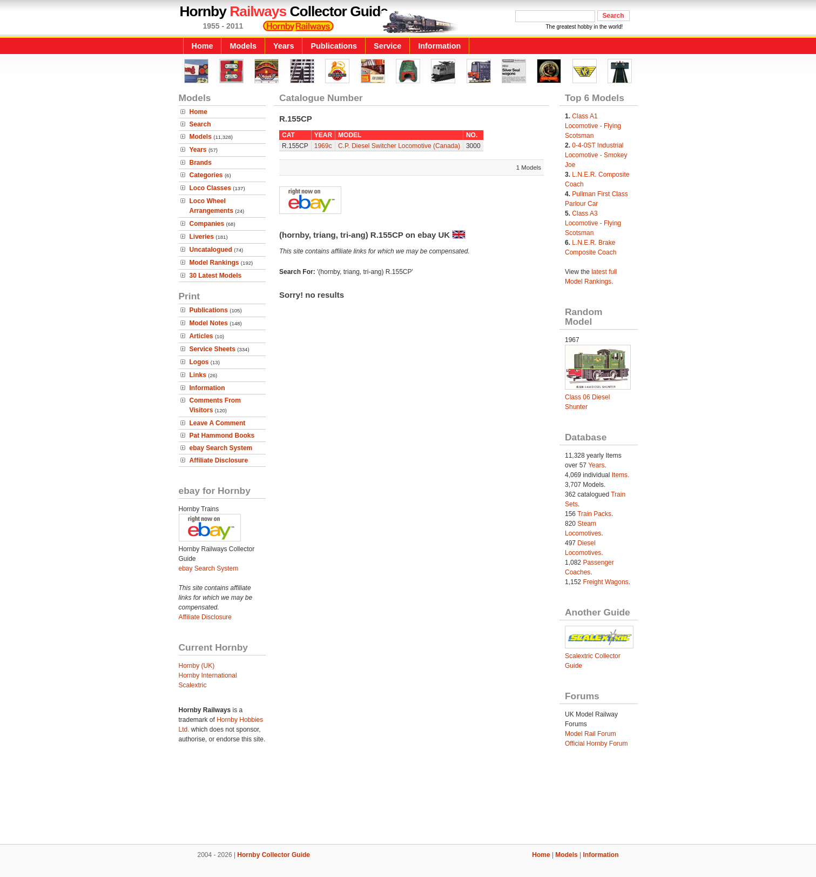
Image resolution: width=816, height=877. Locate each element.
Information (439, 46)
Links (198, 375)
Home (202, 46)
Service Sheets (212, 349)
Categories (206, 175)
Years (283, 46)
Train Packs (594, 514)
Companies (207, 223)
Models (243, 46)
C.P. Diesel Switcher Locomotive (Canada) (399, 146)
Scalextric (193, 685)
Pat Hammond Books (222, 435)
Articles (201, 336)
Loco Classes (210, 188)
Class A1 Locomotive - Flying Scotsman (593, 125)
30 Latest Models (216, 275)
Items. (621, 475)
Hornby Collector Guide (273, 855)
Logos (199, 362)
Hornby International (208, 675)
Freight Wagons (605, 582)
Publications (334, 46)
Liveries (202, 236)
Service (387, 46)
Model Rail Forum (590, 734)
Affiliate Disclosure (219, 460)
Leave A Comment (218, 423)
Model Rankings (214, 262)
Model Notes (209, 323)
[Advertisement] (408, 807)
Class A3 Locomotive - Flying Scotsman (593, 223)
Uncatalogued (211, 249)
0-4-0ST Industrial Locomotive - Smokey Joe (596, 155)
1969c (323, 146)
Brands (201, 162)
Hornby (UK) (197, 666)
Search (200, 124)
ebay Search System (221, 448)
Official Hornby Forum (596, 743)
